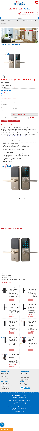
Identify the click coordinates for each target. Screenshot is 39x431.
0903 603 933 (6, 429)
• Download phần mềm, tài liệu (6, 385)
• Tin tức (2, 374)
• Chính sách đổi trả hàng (24, 379)
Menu (36, 2)
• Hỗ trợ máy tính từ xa (5, 383)
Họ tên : (2, 101)
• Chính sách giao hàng (24, 377)
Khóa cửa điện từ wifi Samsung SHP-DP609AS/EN (14, 356)
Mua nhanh (4, 120)
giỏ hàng (20, 15)
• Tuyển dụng (3, 376)
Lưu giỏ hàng (11, 120)
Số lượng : (3, 110)
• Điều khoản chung (23, 373)
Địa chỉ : (2, 107)
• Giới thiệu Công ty (4, 373)
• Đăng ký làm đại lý (4, 378)
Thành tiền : (3, 114)
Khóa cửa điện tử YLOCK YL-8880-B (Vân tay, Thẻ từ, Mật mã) (14, 306)
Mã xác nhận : (4, 117)
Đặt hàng (11, 300)
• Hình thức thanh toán (5, 388)
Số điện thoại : (4, 104)
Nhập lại (17, 120)
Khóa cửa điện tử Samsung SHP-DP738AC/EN (32, 339)
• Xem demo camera (4, 386)
